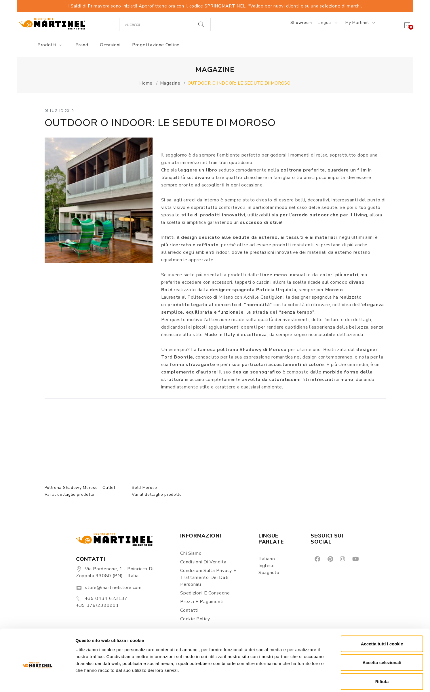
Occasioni (110, 45)
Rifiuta (382, 654)
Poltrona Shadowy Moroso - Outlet (80, 487)
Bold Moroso (144, 487)
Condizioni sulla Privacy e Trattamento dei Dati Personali (208, 577)
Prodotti (50, 45)
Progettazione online (156, 45)
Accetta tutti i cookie (382, 616)
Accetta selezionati (381, 635)
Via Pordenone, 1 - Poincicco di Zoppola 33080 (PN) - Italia (114, 572)
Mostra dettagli (302, 680)
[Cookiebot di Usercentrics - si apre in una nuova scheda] (37, 680)
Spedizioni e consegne (205, 593)
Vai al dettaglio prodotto (70, 494)
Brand (81, 45)
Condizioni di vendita (203, 562)
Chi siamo (190, 553)
